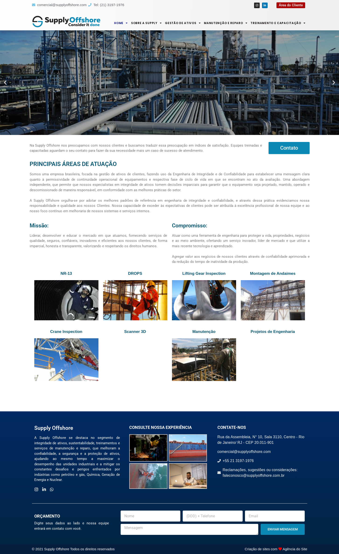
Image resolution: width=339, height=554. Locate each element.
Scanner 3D (135, 331)
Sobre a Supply (146, 23)
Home (121, 23)
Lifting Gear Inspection (203, 273)
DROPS (135, 273)
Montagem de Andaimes (273, 273)
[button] (5, 82)
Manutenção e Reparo (225, 23)
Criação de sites (257, 549)
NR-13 (66, 273)
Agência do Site (295, 549)
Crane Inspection (66, 331)
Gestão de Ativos (183, 23)
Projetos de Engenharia (273, 331)
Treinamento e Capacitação (278, 23)
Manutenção (203, 331)
